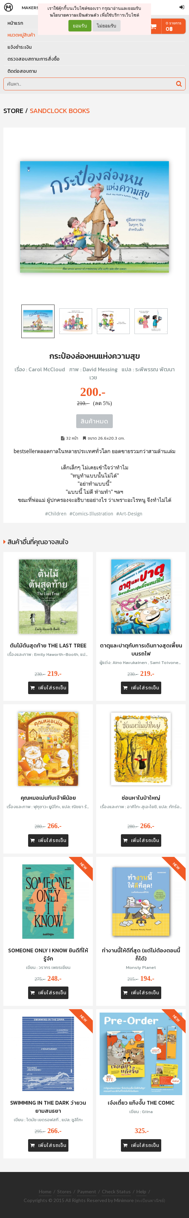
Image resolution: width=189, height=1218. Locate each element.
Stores (64, 1191)
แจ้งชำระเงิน (19, 47)
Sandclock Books (60, 111)
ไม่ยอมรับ (106, 25)
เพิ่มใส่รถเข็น (48, 687)
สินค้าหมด (94, 421)
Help (141, 1191)
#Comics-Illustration (91, 513)
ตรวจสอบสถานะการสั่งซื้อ (33, 59)
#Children (55, 513)
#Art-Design (129, 513)
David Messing (100, 369)
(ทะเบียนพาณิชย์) (150, 1200)
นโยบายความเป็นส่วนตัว (74, 15)
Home (45, 1191)
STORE (13, 111)
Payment (86, 1191)
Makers (30, 7)
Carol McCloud (46, 369)
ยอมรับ (80, 25)
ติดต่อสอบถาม (22, 71)
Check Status (116, 1191)
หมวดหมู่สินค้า (21, 35)
